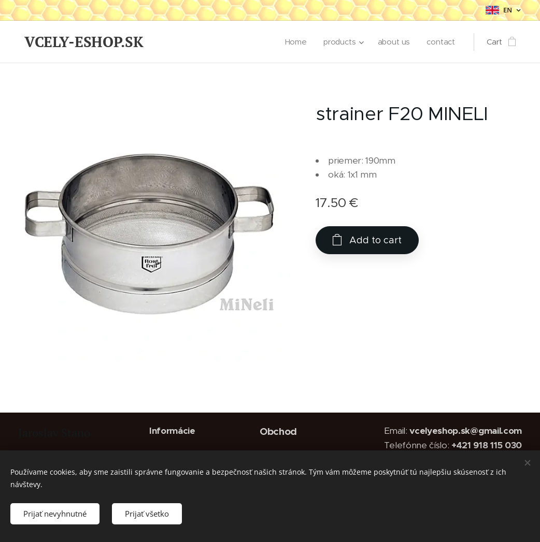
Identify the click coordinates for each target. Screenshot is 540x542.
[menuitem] (296, 42)
